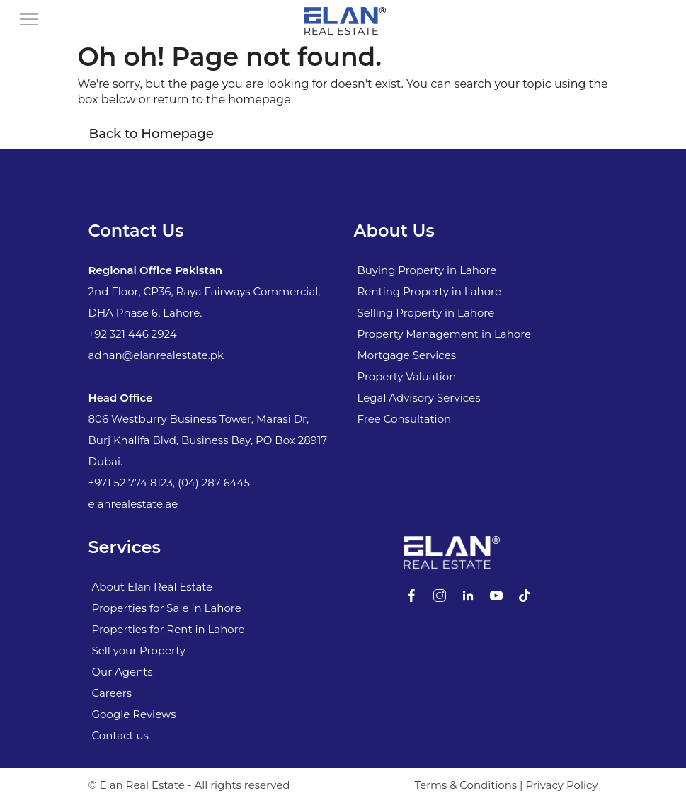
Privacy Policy (561, 785)
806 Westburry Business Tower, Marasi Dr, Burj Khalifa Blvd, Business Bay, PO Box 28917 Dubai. (208, 440)
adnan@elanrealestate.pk (156, 355)
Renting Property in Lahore (429, 291)
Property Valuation (407, 376)
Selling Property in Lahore (426, 312)
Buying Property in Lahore (427, 270)
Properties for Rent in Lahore (168, 629)
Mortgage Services (407, 355)
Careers (112, 693)
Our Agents (122, 671)
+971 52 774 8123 (130, 482)
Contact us (120, 735)
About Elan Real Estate (152, 586)
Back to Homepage (151, 134)
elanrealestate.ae (133, 504)
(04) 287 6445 (214, 482)
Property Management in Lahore (445, 334)
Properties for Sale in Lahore (166, 608)
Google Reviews (134, 714)
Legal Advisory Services (419, 397)
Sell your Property (138, 650)
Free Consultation (405, 419)
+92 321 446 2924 (132, 334)
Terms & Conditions (465, 785)
